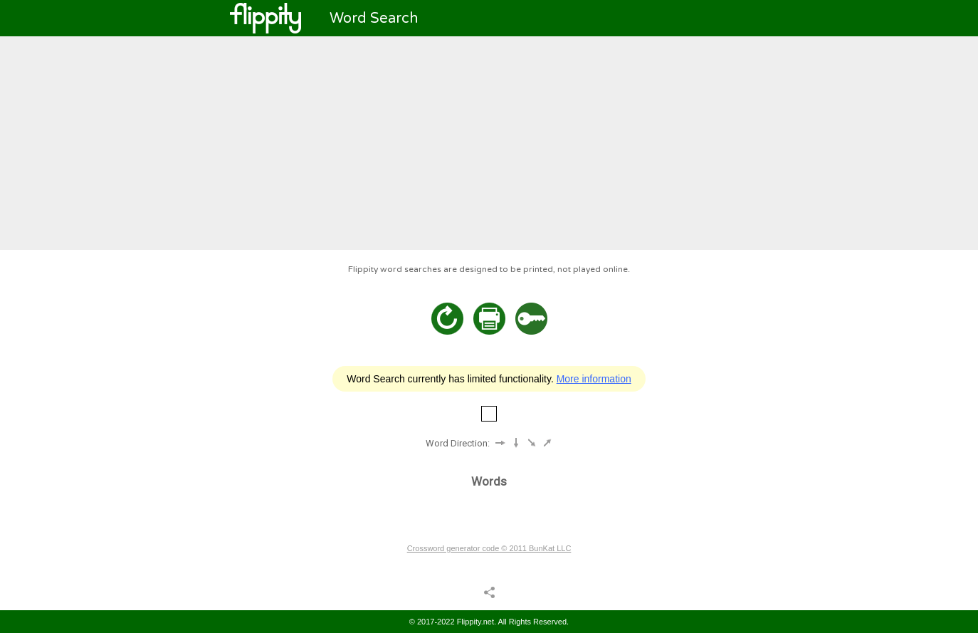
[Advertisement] (489, 143)
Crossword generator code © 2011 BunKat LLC (489, 548)
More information (594, 378)
